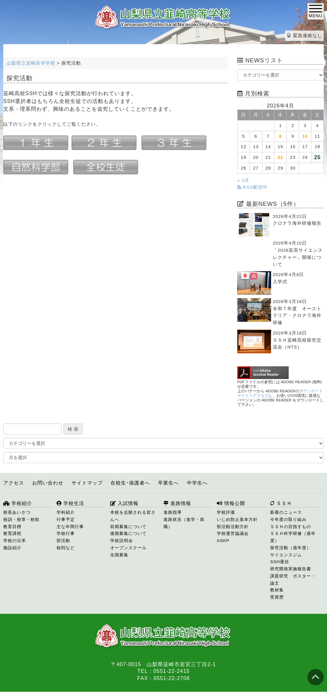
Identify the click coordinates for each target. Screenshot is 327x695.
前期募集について (128, 526)
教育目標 (12, 526)
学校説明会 (121, 540)
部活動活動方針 (233, 526)
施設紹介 (12, 547)
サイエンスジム (286, 554)
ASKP (223, 540)
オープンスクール (128, 547)
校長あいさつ (17, 512)
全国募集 (119, 554)
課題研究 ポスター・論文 (293, 580)
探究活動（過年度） (290, 547)
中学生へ (197, 483)
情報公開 (231, 503)
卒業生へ (168, 483)
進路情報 (177, 503)
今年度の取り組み (288, 519)
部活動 (63, 540)
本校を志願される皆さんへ (133, 516)
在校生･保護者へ (130, 483)
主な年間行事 (70, 526)
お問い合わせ (47, 483)
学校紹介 (17, 503)
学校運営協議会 (233, 533)
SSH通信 (279, 561)
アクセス (13, 483)
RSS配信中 (252, 187)
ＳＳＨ (281, 503)
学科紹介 (66, 512)
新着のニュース (286, 512)
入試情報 (124, 503)
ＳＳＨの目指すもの (290, 526)
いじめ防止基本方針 (237, 519)
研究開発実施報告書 (290, 568)
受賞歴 (277, 597)
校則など (66, 547)
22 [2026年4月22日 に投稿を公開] (280, 157)
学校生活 (70, 503)
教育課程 (12, 533)
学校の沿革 (14, 540)
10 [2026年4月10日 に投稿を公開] (305, 136)
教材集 (277, 590)
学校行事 (66, 533)
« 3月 (243, 180)
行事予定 (66, 519)
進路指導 (173, 512)
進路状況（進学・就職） (184, 523)
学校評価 (226, 512)
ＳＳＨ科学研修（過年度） (293, 537)
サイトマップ (87, 483)
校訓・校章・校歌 (21, 519)
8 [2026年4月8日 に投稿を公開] (280, 136)
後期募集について (128, 533)
